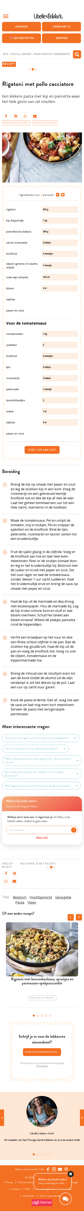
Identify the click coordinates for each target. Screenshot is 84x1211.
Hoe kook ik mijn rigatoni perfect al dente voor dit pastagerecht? (40, 737)
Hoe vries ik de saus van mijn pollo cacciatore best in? (35, 748)
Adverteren (29, 1196)
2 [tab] (38, 1016)
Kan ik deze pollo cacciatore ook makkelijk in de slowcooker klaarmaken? (42, 774)
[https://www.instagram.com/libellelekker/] (54, 1169)
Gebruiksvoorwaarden (29, 1182)
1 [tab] (34, 1016)
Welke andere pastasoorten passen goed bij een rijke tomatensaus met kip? (42, 760)
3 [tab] (42, 1016)
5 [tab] (50, 1016)
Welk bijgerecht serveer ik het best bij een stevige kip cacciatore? (41, 785)
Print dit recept (45, 122)
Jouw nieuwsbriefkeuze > (42, 1052)
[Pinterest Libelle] (66, 1169)
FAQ (27, 1189)
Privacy (9, 1182)
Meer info (42, 837)
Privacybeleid (42, 1066)
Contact (16, 1189)
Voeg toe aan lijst (42, 450)
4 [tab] (46, 1016)
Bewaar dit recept (16, 122)
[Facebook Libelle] (48, 1169)
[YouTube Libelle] (60, 1169)
